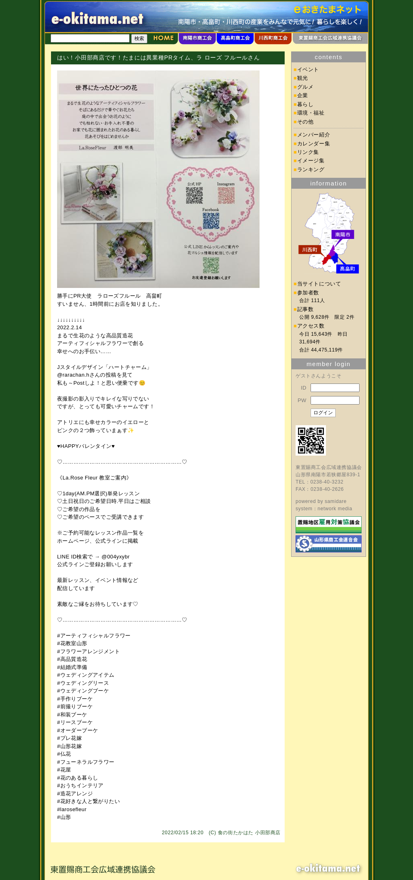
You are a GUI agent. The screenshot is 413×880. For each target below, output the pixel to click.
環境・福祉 (311, 113)
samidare (336, 501)
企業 (302, 95)
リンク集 (308, 152)
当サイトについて (319, 284)
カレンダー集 (313, 144)
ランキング (311, 169)
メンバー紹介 (313, 135)
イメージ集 (311, 161)
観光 (302, 78)
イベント (308, 69)
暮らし (305, 104)
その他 (305, 122)
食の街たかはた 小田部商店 (249, 832)
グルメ (305, 87)
